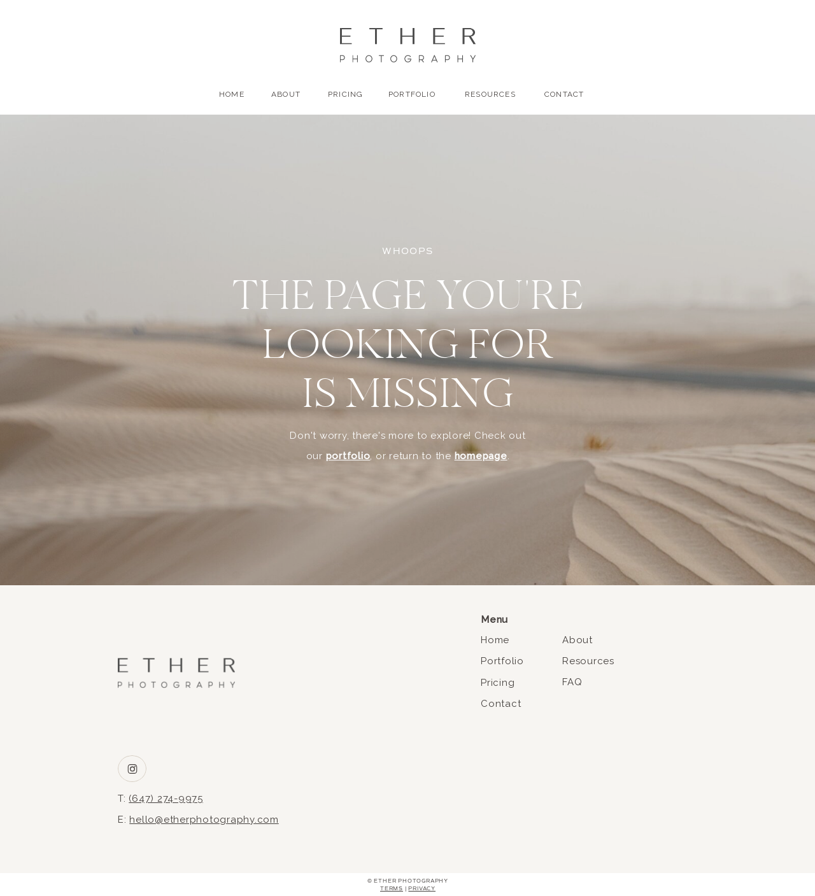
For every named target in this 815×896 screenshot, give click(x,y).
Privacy (422, 888)
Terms (391, 888)
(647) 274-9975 (166, 798)
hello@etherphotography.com (204, 819)
